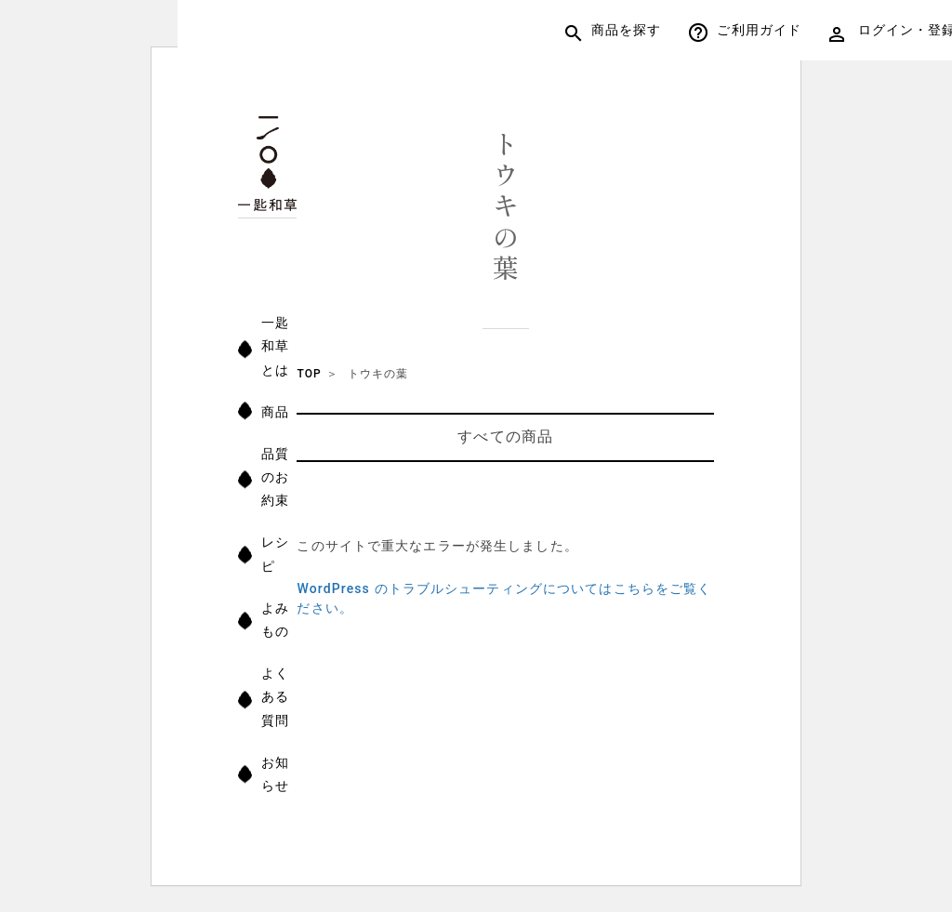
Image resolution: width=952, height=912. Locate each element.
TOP (309, 373)
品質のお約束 (275, 477)
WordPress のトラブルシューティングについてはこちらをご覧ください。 (504, 598)
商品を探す (613, 32)
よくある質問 (275, 696)
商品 (275, 411)
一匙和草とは (275, 346)
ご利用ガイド (745, 32)
